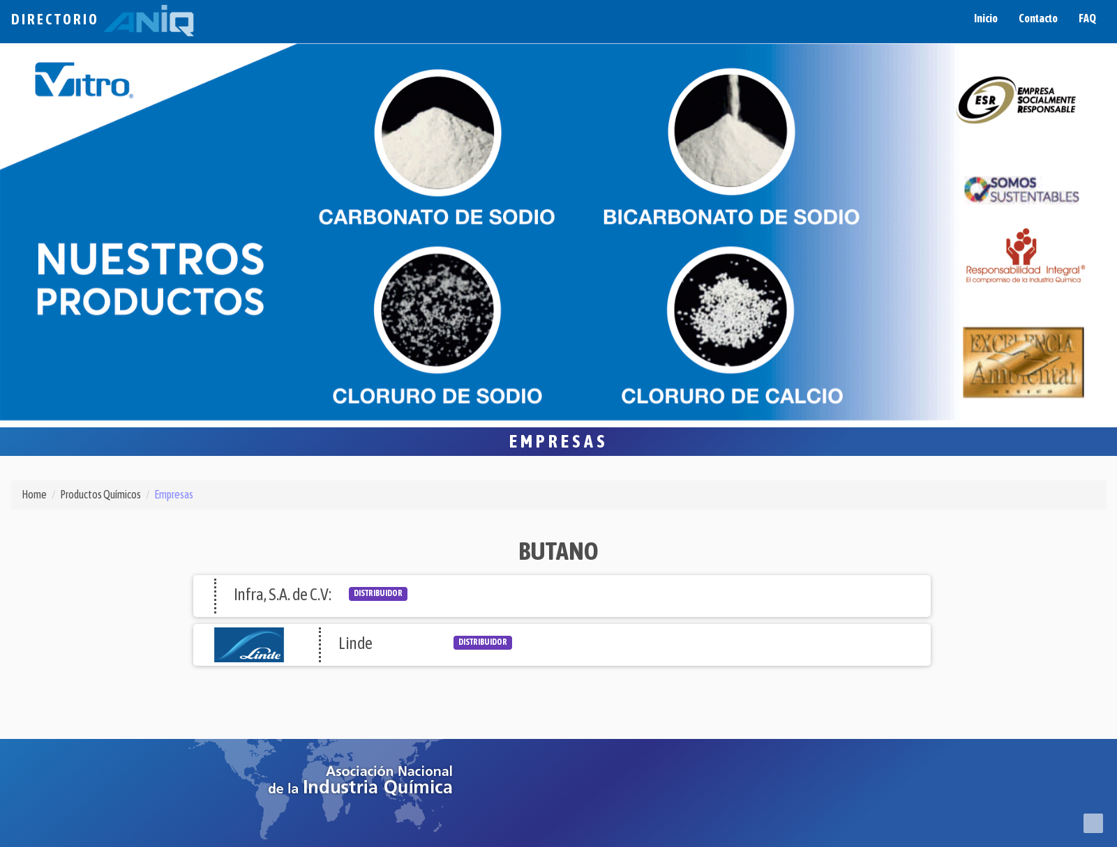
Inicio (986, 18)
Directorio (102, 19)
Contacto (1038, 18)
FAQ (1087, 18)
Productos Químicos (100, 494)
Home (34, 494)
